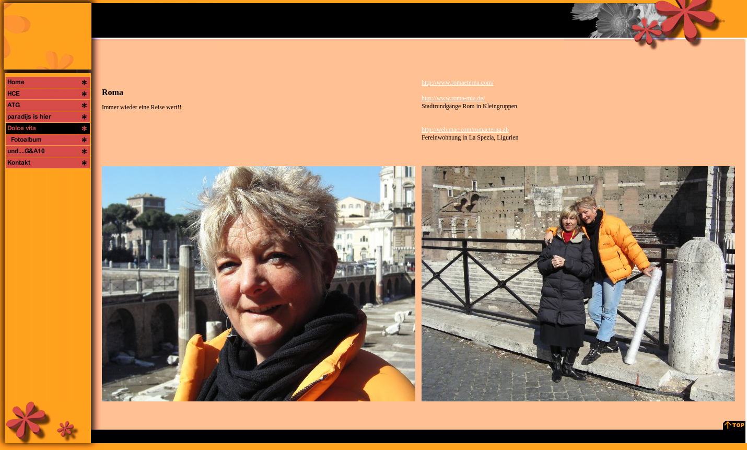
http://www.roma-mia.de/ (453, 98)
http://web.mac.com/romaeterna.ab (465, 129)
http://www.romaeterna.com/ (458, 82)
